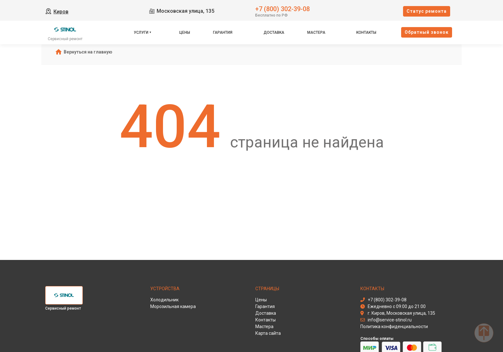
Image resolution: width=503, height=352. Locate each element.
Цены (184, 32)
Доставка (274, 32)
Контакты (366, 32)
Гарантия (222, 32)
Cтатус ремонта (427, 11)
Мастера (316, 32)
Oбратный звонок (427, 32)
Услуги (141, 32)
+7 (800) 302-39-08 (282, 8)
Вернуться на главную (88, 51)
